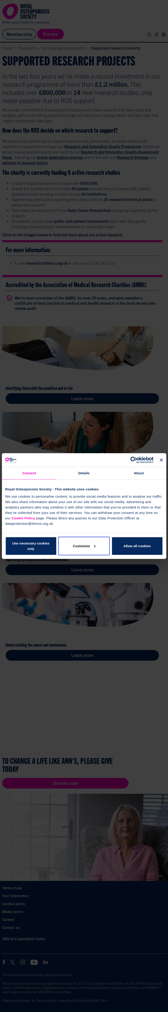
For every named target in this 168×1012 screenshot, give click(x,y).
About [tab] (139, 473)
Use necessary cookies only (30, 545)
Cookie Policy (23, 518)
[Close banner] (161, 460)
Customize (84, 546)
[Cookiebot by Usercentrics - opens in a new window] (133, 460)
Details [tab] (84, 473)
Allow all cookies (137, 546)
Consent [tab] (29, 473)
